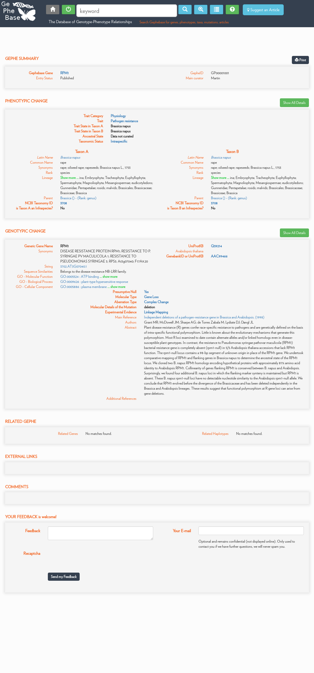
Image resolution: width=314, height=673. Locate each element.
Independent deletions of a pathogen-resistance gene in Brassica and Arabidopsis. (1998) (204, 317)
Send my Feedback (64, 577)
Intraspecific (119, 141)
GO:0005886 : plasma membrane (83, 287)
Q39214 (216, 246)
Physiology (118, 116)
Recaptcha (31, 553)
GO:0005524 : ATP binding (79, 276)
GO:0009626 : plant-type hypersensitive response (94, 282)
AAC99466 (219, 256)
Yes (146, 292)
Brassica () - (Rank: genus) (78, 198)
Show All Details (294, 103)
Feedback (32, 530)
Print (300, 60)
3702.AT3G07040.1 (73, 266)
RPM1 (64, 73)
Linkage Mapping (156, 312)
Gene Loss (151, 297)
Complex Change (156, 302)
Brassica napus (70, 157)
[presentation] (86, 559)
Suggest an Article (263, 9)
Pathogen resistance (124, 121)
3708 (63, 203)
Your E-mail (182, 530)
